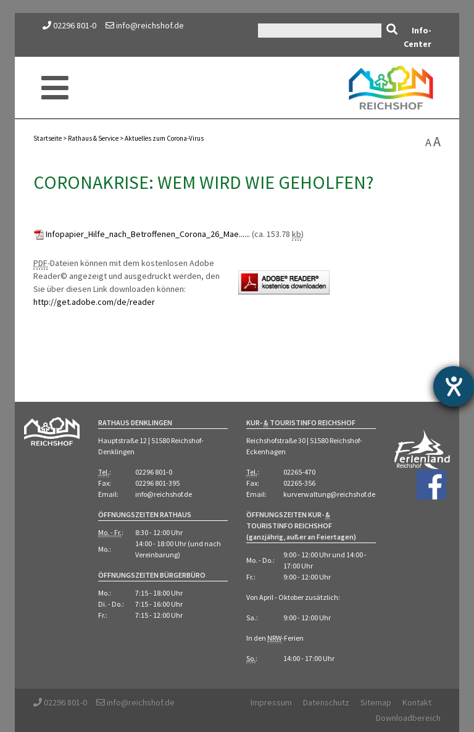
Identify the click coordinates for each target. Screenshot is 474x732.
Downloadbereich (408, 717)
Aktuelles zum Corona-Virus (164, 138)
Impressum (271, 702)
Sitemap (375, 702)
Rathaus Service (93, 138)
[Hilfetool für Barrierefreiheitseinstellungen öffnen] (453, 386)
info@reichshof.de (145, 25)
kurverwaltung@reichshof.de (329, 494)
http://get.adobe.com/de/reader (94, 301)
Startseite (47, 138)
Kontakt (416, 702)
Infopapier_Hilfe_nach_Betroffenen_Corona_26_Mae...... (148, 233)
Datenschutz (326, 702)
